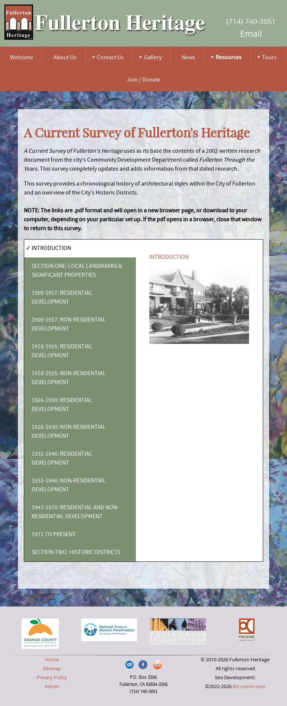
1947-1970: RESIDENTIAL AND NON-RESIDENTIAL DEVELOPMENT (75, 512)
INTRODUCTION (51, 248)
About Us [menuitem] (65, 58)
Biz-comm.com (249, 686)
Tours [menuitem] (269, 58)
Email (251, 33)
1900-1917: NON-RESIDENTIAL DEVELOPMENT (69, 324)
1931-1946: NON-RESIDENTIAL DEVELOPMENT (69, 485)
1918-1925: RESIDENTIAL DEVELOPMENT (62, 351)
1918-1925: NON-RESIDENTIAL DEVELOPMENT (69, 378)
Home (52, 659)
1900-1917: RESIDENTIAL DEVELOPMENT (62, 297)
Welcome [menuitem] (21, 58)
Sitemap (52, 668)
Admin (52, 686)
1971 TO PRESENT (54, 535)
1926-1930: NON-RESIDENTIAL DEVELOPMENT (69, 431)
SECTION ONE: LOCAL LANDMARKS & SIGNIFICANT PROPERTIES (77, 270)
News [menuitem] (188, 58)
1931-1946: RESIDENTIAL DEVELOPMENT (62, 458)
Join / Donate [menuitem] (143, 80)
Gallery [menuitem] (153, 58)
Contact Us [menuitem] (110, 58)
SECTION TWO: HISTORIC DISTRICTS (76, 552)
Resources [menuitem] (229, 58)
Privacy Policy (52, 677)
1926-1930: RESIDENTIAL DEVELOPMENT (62, 405)
